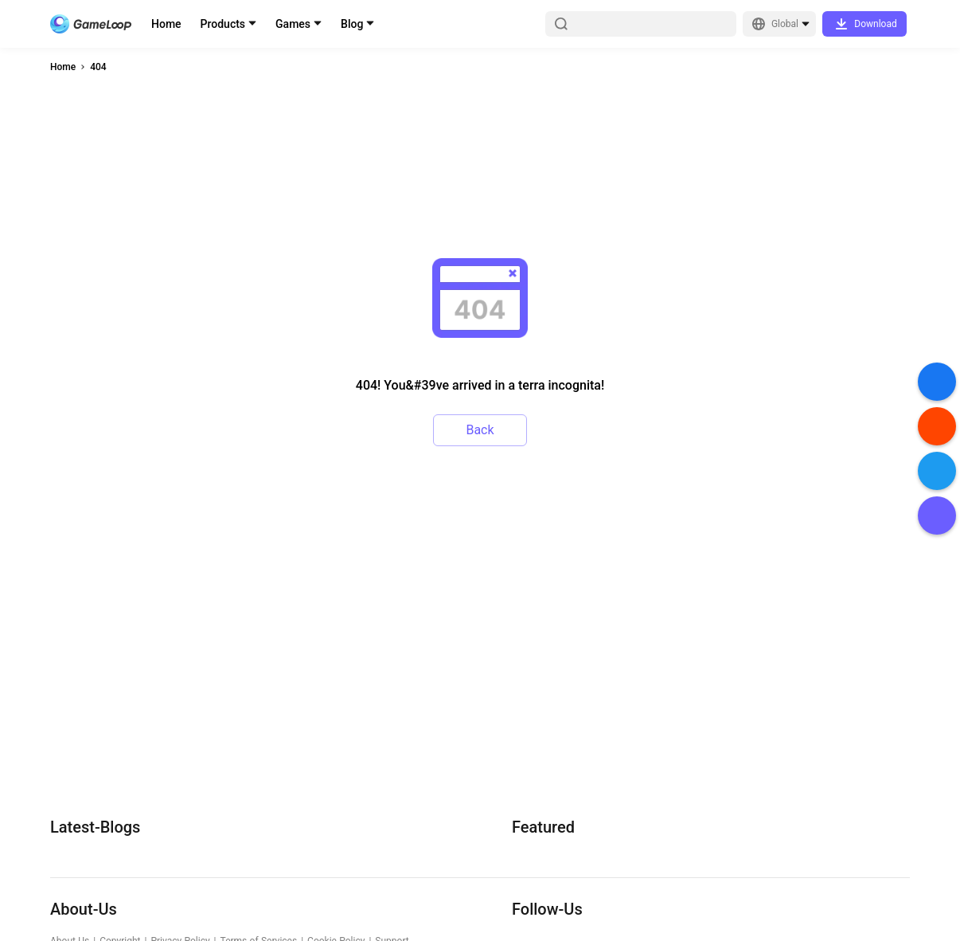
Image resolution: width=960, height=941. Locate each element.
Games (292, 24)
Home (166, 24)
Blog (352, 24)
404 (98, 67)
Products (223, 24)
